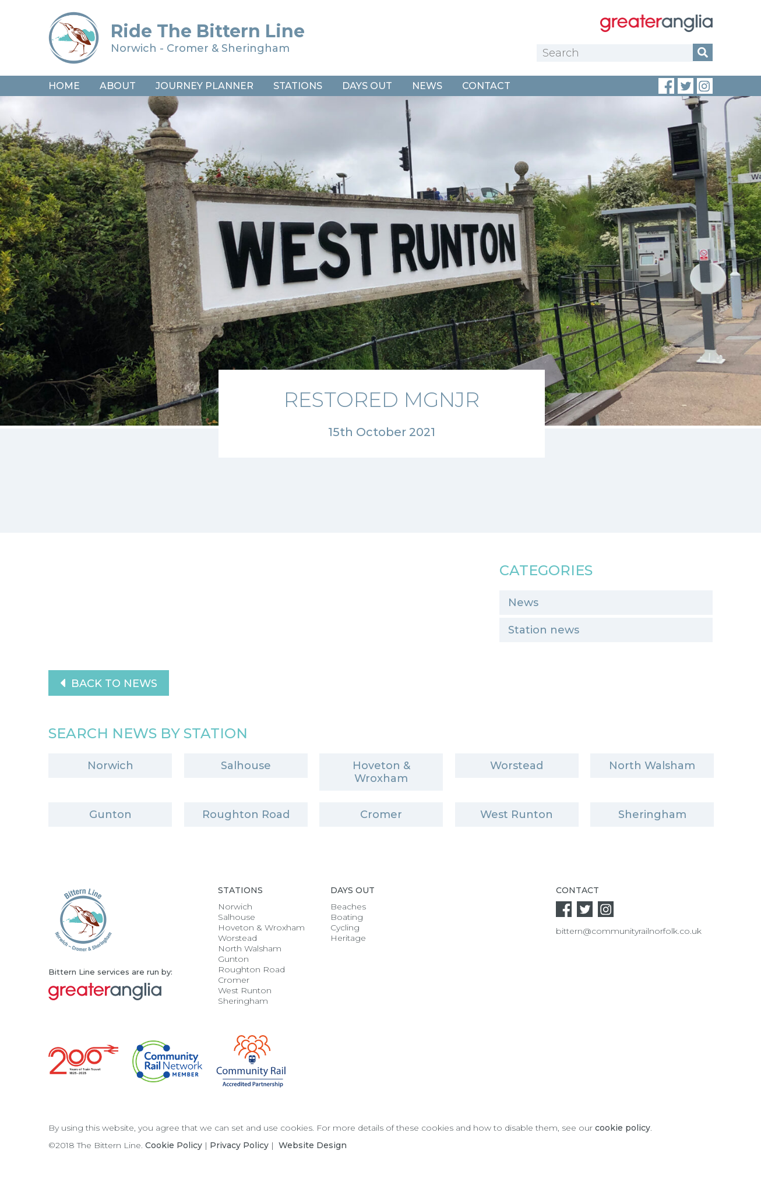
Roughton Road (246, 814)
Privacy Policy (239, 1145)
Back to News (108, 683)
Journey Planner (204, 85)
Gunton (110, 814)
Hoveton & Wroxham (381, 772)
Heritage (348, 938)
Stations (297, 85)
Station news (543, 630)
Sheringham (652, 814)
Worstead (516, 765)
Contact (486, 85)
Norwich (110, 765)
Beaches (348, 906)
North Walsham (652, 765)
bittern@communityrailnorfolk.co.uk (629, 931)
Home (64, 85)
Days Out (367, 85)
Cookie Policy (173, 1145)
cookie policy (622, 1128)
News (427, 85)
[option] (380, 277)
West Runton (516, 814)
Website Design (313, 1145)
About (118, 85)
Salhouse (246, 765)
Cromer (381, 814)
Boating (346, 917)
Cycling (345, 927)
